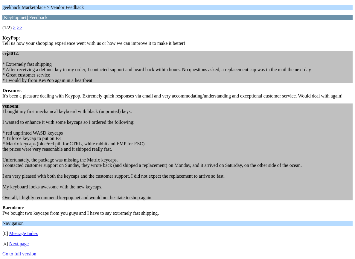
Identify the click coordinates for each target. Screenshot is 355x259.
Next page (19, 243)
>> (19, 27)
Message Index (23, 233)
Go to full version (19, 253)
